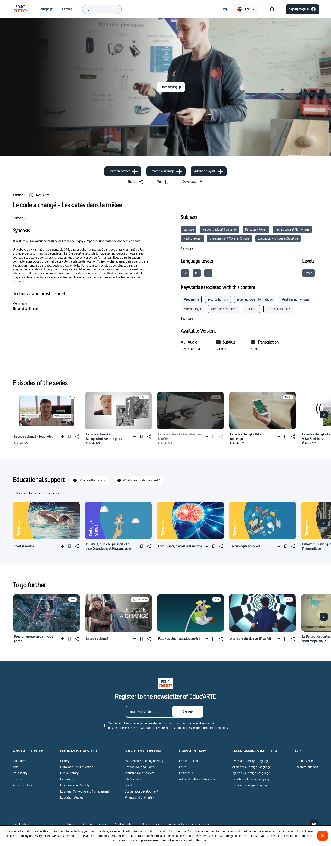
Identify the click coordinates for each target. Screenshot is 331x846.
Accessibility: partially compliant (189, 824)
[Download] (193, 181)
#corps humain (218, 299)
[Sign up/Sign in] (302, 9)
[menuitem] (20, 9)
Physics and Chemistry (139, 797)
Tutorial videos (304, 761)
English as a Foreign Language (250, 773)
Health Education (190, 761)
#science (251, 309)
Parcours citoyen (256, 229)
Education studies (71, 797)
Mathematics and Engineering (144, 761)
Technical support (306, 767)
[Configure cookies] (94, 824)
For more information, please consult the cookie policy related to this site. (159, 840)
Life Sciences (133, 779)
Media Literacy (69, 773)
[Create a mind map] (166, 171)
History (65, 761)
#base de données (278, 309)
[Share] (136, 181)
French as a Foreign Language (250, 761)
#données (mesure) (223, 309)
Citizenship (186, 773)
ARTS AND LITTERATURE (28, 751)
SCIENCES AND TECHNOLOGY (143, 751)
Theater (18, 779)
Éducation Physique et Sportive (278, 238)
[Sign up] (187, 712)
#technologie (193, 309)
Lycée (308, 273)
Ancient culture (23, 785)
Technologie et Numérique (292, 229)
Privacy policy (151, 824)
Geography (67, 779)
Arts (15, 767)
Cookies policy (124, 824)
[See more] (19, 281)
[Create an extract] (122, 171)
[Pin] (163, 181)
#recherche (191, 299)
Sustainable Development (141, 791)
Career (183, 767)
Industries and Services (139, 773)
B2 (185, 273)
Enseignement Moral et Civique (229, 238)
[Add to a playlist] (209, 171)
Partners (69, 824)
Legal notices (21, 824)
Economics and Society (74, 785)
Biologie (188, 229)
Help (298, 751)
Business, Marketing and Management (84, 791)
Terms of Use (46, 824)
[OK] (322, 836)
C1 (208, 273)
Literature (19, 761)
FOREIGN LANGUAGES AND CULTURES (255, 751)
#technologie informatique (255, 299)
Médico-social (192, 238)
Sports (129, 785)
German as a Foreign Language (251, 767)
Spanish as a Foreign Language (251, 779)
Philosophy (20, 773)
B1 (196, 273)
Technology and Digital (140, 767)
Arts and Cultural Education (197, 779)
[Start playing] (171, 87)
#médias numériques (296, 299)
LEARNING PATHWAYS (193, 751)
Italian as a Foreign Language (249, 785)
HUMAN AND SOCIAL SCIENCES (79, 751)
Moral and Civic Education (76, 767)
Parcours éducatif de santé (220, 229)
